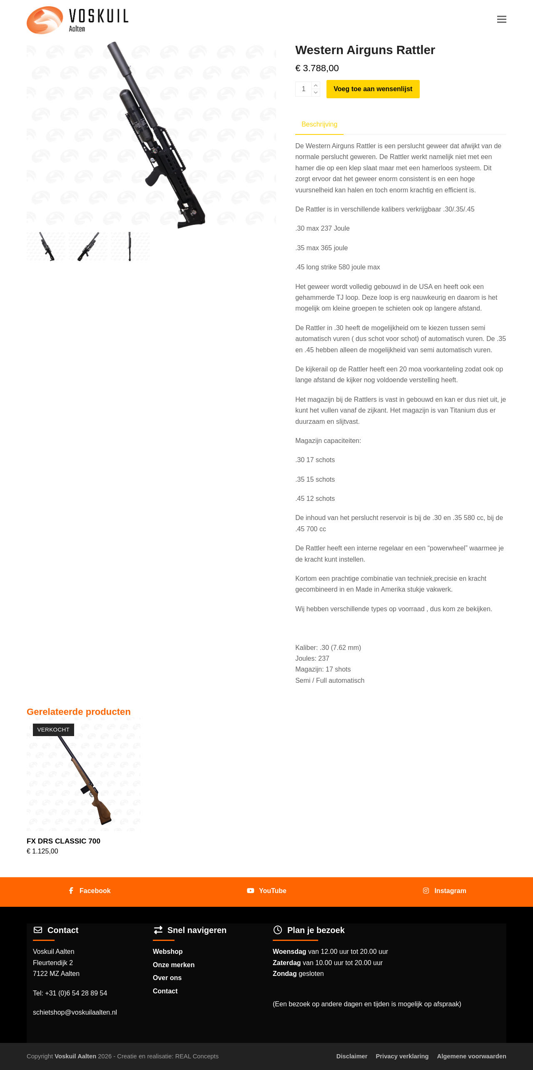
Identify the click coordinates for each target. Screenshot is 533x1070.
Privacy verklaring (402, 1056)
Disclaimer (352, 1056)
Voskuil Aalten (75, 1056)
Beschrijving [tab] (319, 124)
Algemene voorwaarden (471, 1056)
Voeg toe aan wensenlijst (373, 88)
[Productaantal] (303, 89)
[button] (501, 19)
